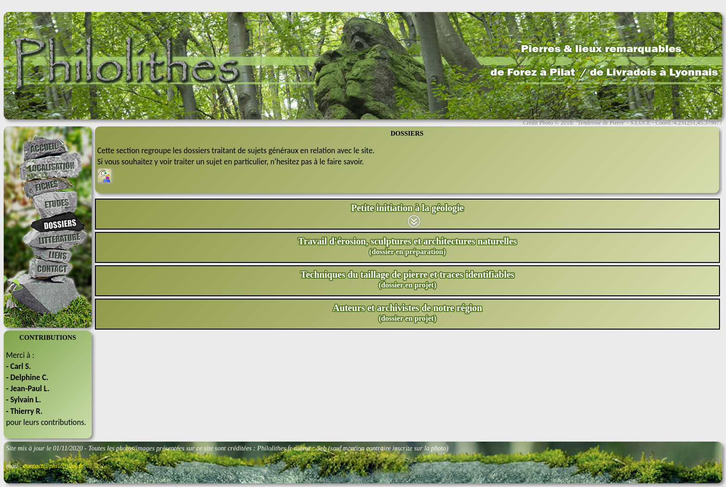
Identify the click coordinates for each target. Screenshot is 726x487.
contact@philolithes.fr (54, 465)
